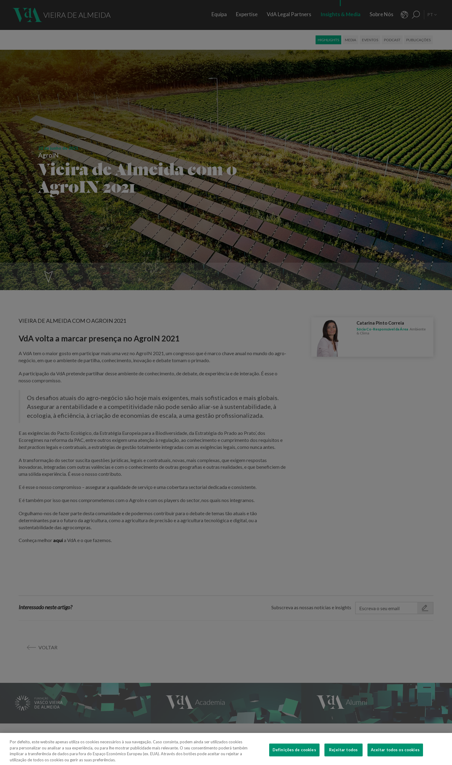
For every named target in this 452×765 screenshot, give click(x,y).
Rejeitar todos (343, 753)
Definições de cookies (294, 753)
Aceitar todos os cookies (395, 753)
